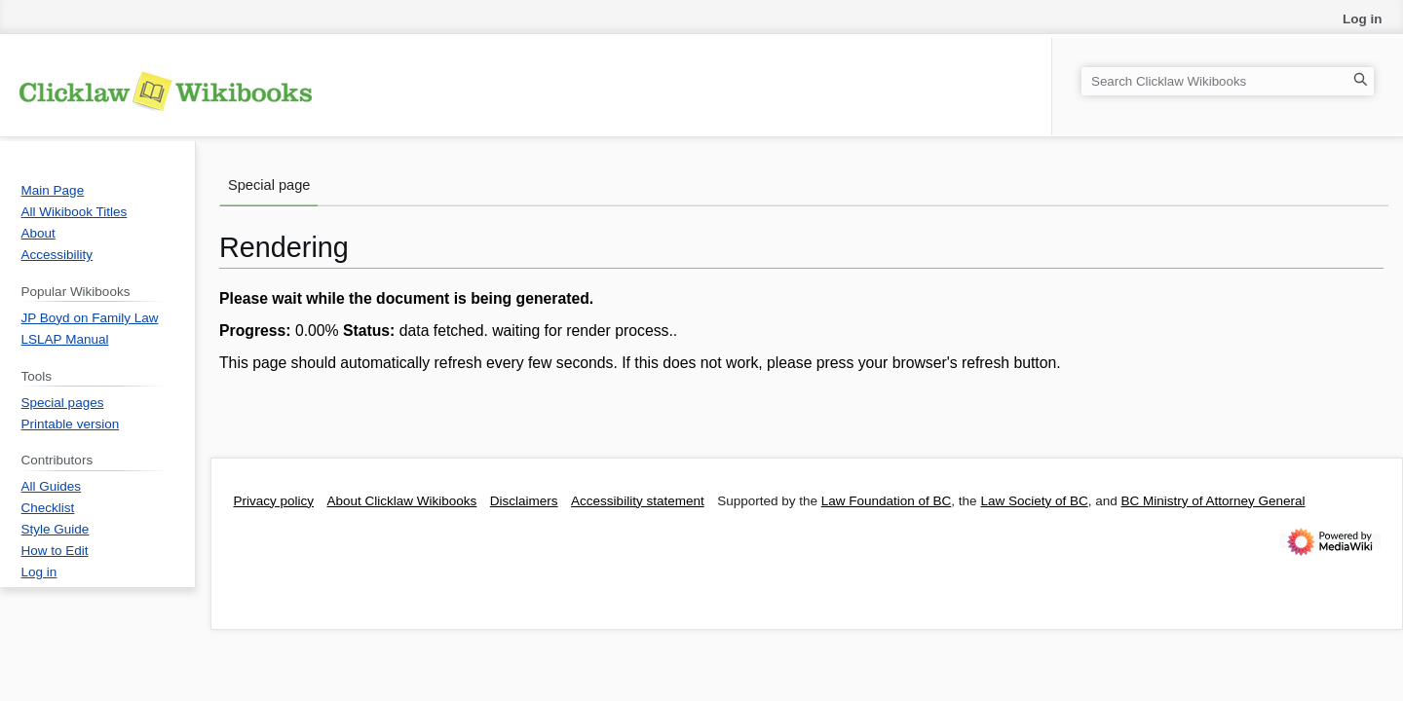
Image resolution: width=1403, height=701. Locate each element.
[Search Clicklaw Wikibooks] (1227, 81)
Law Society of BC (1033, 501)
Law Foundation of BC (886, 501)
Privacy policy (274, 501)
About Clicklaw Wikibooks (402, 501)
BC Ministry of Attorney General (1212, 501)
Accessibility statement (637, 501)
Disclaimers (524, 501)
